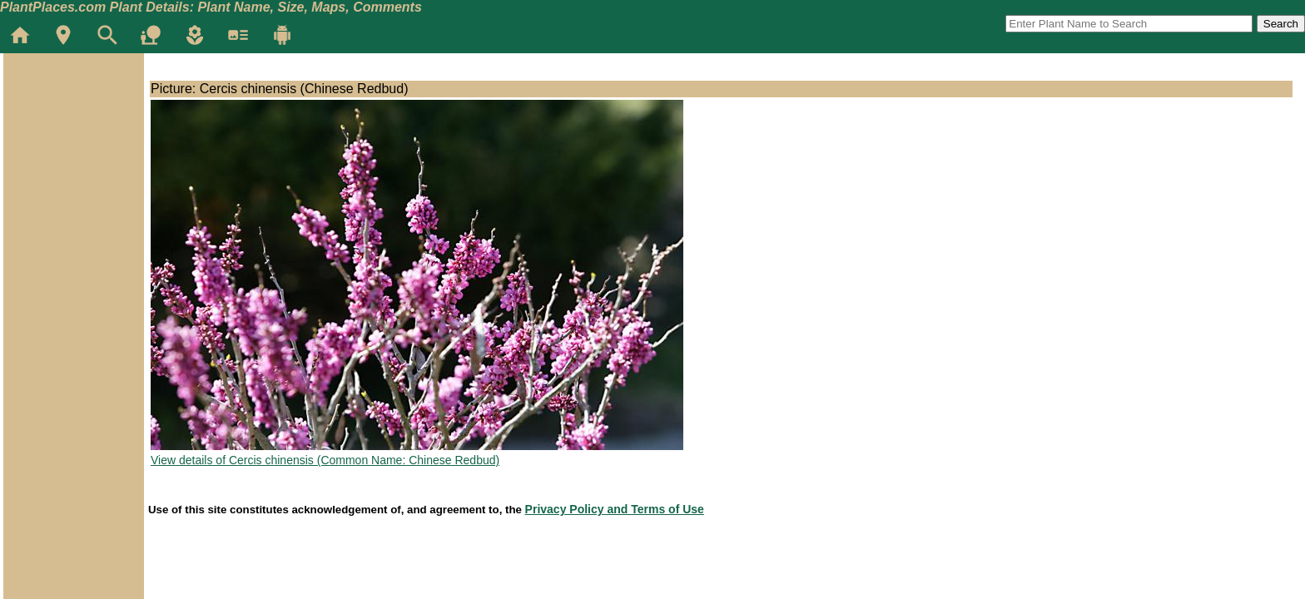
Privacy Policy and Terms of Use (614, 509)
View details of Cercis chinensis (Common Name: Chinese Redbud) (325, 460)
